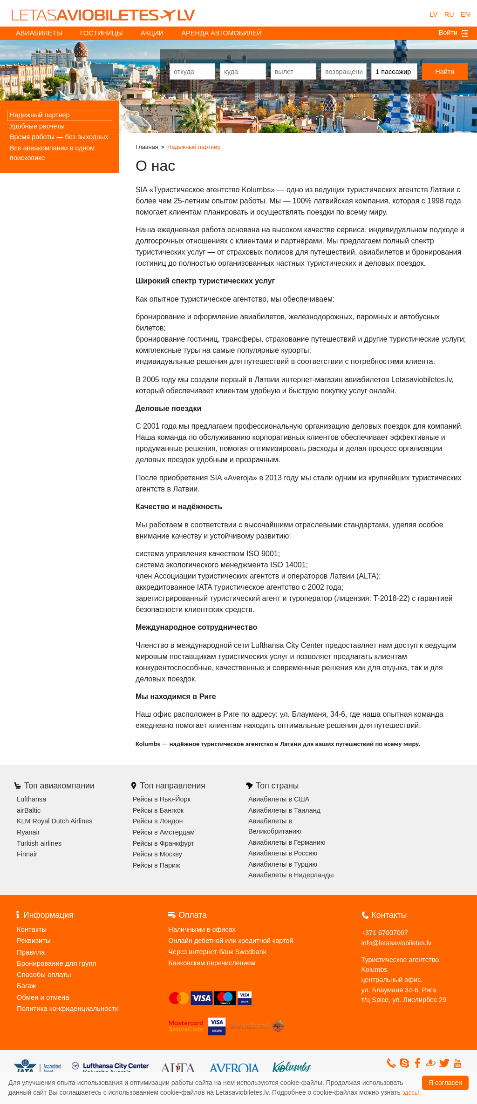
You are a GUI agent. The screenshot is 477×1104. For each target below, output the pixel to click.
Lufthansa (31, 799)
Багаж (26, 984)
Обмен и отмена (42, 995)
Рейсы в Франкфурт (163, 843)
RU (449, 14)
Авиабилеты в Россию (282, 853)
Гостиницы (101, 33)
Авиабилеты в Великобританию (274, 826)
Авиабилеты (39, 33)
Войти (453, 33)
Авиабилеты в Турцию (282, 864)
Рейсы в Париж (156, 865)
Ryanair (28, 832)
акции (152, 33)
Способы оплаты (43, 972)
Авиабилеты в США (278, 799)
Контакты (31, 929)
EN (465, 14)
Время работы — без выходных (59, 137)
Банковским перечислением (211, 963)
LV (434, 14)
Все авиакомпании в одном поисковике (52, 153)
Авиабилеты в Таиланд (284, 810)
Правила (30, 951)
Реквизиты (33, 940)
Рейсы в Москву (157, 854)
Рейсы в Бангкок (158, 810)
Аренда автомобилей (222, 33)
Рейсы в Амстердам (164, 832)
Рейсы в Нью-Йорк (162, 799)
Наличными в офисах (201, 929)
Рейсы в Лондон (158, 821)
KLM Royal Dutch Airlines (54, 821)
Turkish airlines (39, 843)
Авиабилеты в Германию (287, 842)
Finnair (27, 854)
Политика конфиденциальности (66, 1006)
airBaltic (29, 810)
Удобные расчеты (37, 126)
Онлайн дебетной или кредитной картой (230, 940)
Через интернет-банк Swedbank (217, 952)
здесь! (410, 1093)
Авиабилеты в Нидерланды (291, 875)
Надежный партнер (40, 115)
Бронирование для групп (55, 962)
